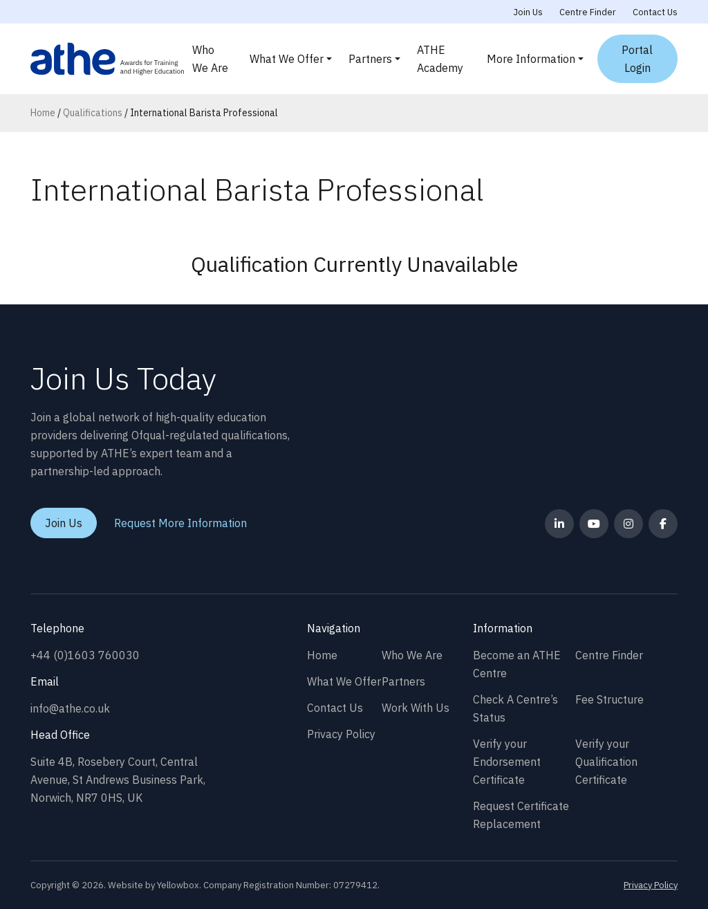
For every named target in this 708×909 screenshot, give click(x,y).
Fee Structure (609, 699)
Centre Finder (587, 12)
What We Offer (287, 59)
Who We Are (210, 59)
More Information (531, 59)
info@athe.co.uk (70, 708)
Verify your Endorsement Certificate (507, 762)
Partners (370, 59)
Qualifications (92, 113)
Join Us (528, 12)
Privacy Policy (341, 734)
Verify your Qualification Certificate (606, 762)
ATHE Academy (440, 59)
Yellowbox (178, 885)
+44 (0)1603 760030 (85, 655)
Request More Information (180, 523)
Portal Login (637, 59)
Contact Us (655, 12)
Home (42, 113)
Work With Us (415, 708)
